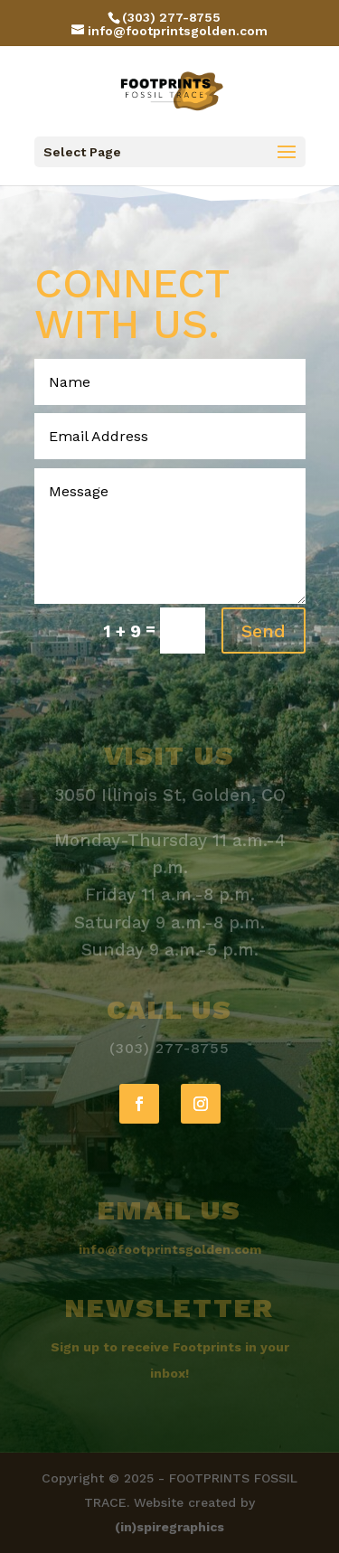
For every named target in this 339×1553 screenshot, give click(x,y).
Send (263, 631)
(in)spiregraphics (169, 1527)
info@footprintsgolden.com (170, 1249)
